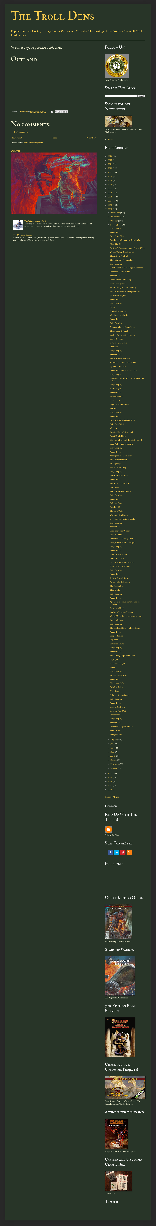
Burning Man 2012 (118, 711)
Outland (113, 307)
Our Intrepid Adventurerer (122, 562)
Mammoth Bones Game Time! (122, 327)
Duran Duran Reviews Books (122, 519)
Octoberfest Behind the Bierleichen (125, 240)
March (113, 760)
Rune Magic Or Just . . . (119, 675)
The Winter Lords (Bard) (35, 221)
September (115, 225)
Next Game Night (117, 664)
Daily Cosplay (116, 228)
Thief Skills (115, 590)
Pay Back (114, 640)
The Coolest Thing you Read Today (125, 628)
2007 (110, 786)
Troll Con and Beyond (22, 235)
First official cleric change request (125, 292)
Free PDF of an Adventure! (122, 444)
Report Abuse (112, 797)
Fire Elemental (116, 397)
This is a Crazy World (119, 483)
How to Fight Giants (118, 343)
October (114, 221)
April (112, 756)
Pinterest (122, 852)
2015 (110, 197)
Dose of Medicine (117, 707)
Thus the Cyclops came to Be (122, 656)
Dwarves (15, 151)
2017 (110, 189)
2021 (110, 172)
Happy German (116, 339)
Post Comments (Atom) (33, 143)
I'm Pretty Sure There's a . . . (122, 335)
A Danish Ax (115, 400)
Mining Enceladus (118, 311)
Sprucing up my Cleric (120, 531)
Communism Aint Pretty (120, 280)
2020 (110, 176)
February (114, 764)
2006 (110, 790)
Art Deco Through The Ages (122, 612)
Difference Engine (118, 295)
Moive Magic (115, 389)
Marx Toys (114, 691)
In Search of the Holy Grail (121, 539)
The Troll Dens (52, 16)
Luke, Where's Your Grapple (122, 543)
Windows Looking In (119, 315)
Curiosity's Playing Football (122, 420)
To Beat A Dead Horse (119, 578)
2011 (110, 773)
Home (54, 138)
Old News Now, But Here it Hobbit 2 (126, 440)
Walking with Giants (119, 515)
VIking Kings (115, 464)
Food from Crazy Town (120, 566)
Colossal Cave (116, 503)
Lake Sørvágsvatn (117, 284)
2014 (110, 201)
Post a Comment (21, 132)
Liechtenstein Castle (119, 476)
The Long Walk (116, 511)
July (112, 744)
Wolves (113, 428)
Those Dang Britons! (119, 331)
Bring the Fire (116, 735)
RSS (129, 852)
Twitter (116, 852)
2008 (110, 781)
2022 (110, 168)
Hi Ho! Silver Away (118, 468)
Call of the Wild (117, 424)
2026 (110, 156)
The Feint (114, 408)
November (115, 217)
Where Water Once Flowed (122, 252)
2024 (110, 164)
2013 (110, 205)
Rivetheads (115, 715)
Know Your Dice (117, 558)
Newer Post (16, 138)
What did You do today (120, 272)
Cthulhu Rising (116, 687)
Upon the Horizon (118, 366)
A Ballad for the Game (119, 695)
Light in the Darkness (119, 405)
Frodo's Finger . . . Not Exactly (123, 288)
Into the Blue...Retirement (121, 432)
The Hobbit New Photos (120, 491)
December (115, 213)
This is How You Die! (119, 256)
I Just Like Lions (117, 244)
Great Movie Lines (118, 436)
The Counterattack (118, 460)
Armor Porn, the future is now (123, 371)
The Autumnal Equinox (120, 359)
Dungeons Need (117, 608)
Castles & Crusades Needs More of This (127, 248)
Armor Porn (115, 232)
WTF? (112, 667)
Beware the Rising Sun (120, 582)
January (114, 768)
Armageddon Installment (121, 456)
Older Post (91, 138)
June (112, 748)
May (112, 752)
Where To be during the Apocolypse (126, 616)
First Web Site (116, 535)
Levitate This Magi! (118, 554)
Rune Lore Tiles (117, 236)
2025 (110, 160)
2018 (110, 185)
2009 (110, 777)
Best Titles (115, 731)
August (113, 740)
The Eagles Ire (116, 586)
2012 (110, 209)
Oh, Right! (114, 660)
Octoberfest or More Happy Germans (126, 268)
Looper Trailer (116, 636)
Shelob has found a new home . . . (124, 363)
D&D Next (114, 487)
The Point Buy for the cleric (122, 260)
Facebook (110, 852)
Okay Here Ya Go (117, 683)
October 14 (115, 507)
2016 (110, 193)
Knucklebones (116, 620)
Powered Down (117, 644)
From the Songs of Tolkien (121, 727)
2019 (110, 181)
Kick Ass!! (114, 347)
